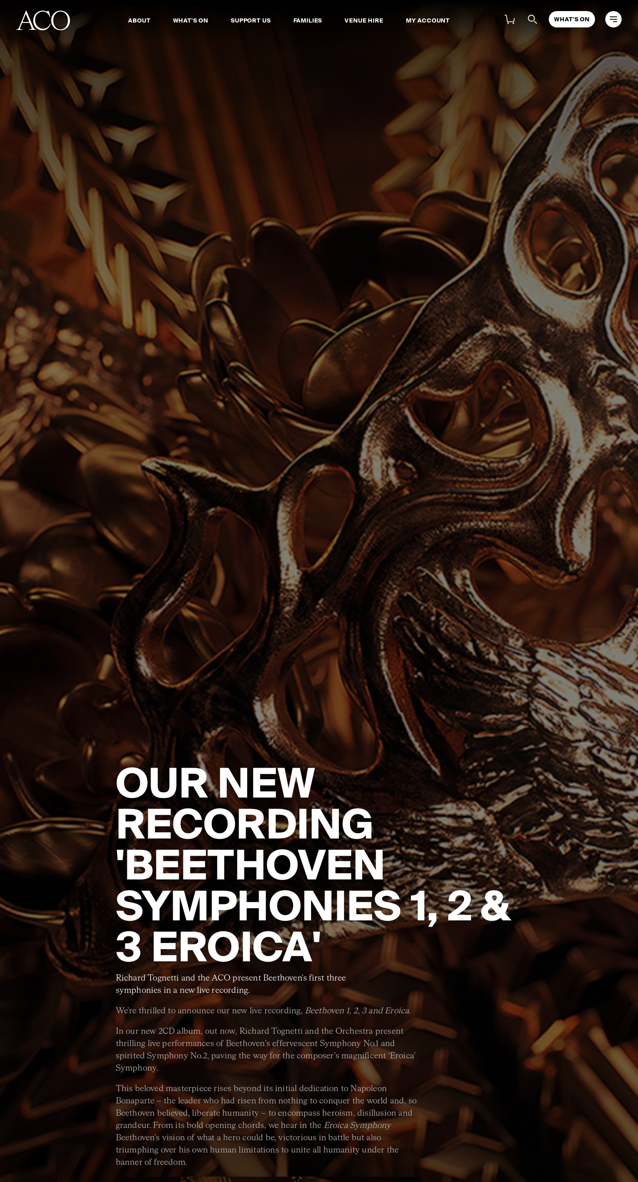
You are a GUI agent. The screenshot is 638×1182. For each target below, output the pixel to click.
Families (307, 20)
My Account (428, 20)
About (139, 20)
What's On (191, 20)
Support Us (251, 20)
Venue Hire (364, 20)
